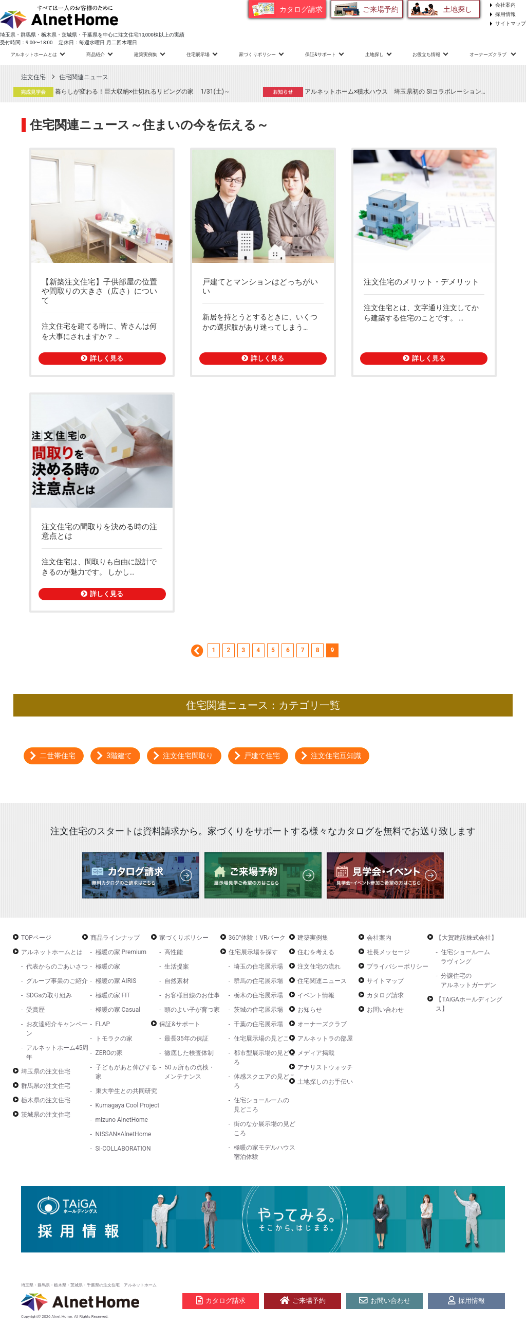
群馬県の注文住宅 (45, 1085)
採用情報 (505, 14)
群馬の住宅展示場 (258, 980)
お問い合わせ (385, 1009)
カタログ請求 (301, 9)
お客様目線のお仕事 (192, 995)
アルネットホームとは (52, 952)
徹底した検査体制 (189, 1053)
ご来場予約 (381, 9)
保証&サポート (179, 1024)
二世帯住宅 (58, 755)
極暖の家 (108, 966)
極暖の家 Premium (121, 952)
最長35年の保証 (186, 1038)
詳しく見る (102, 358)
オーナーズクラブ (322, 1024)
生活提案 (176, 966)
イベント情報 (315, 995)
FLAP (103, 1024)
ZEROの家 (109, 1053)
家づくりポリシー (184, 937)
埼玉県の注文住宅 (45, 1071)
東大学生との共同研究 (126, 1091)
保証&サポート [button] (320, 54)
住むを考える (315, 952)
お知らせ (309, 1009)
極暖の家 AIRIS (116, 980)
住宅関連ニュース (83, 77)
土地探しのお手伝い (325, 1081)
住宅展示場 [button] (198, 54)
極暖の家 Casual (118, 1009)
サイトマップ (510, 23)
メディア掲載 (315, 1053)
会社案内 (505, 5)
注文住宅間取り (188, 755)
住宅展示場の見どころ (264, 1038)
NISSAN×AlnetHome (124, 1134)
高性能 (173, 952)
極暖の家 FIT (113, 995)
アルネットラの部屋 (325, 1038)
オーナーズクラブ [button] (488, 54)
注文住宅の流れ (319, 966)
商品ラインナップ (115, 937)
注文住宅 (33, 77)
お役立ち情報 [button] (426, 54)
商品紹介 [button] (95, 54)
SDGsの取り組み (49, 995)
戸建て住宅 (262, 755)
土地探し (457, 9)
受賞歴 (35, 1009)
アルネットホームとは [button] (34, 54)
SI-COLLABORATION (123, 1148)
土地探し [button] (374, 54)
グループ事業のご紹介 (57, 980)
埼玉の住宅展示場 (258, 966)
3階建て (119, 755)
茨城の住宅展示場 (258, 1009)
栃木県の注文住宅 (45, 1100)
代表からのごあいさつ (57, 966)
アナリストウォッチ (325, 1067)
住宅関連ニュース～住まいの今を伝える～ (149, 125)
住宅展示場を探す (253, 952)
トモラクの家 (114, 1038)
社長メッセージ (388, 952)
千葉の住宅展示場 (258, 1024)
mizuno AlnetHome (122, 1119)
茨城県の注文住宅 (45, 1114)
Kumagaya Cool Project (128, 1105)
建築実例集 (145, 54)
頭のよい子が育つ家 (192, 1009)
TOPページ (36, 937)
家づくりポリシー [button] (257, 54)
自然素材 (176, 980)
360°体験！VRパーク (257, 937)
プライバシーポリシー (397, 966)
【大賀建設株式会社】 (466, 937)
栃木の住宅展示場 (258, 995)
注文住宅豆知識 (336, 755)
